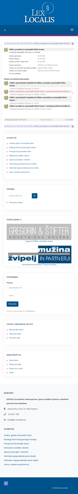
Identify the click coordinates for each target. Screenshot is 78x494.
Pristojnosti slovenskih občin (20, 151)
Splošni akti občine (16, 330)
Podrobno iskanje (16, 202)
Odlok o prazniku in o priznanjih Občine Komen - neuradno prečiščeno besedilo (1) (40, 91)
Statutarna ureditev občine (19, 156)
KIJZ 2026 (28, 43)
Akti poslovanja (15, 334)
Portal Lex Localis (16, 368)
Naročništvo (13, 360)
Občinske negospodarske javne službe (24, 168)
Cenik (11, 372)
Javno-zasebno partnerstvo (19, 172)
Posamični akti (14, 338)
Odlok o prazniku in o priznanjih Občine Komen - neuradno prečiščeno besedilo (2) (40, 106)
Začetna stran (10, 43)
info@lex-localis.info (17, 420)
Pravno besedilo (46, 120)
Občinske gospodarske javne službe (23, 164)
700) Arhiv (19, 43)
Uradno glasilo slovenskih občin (21, 143)
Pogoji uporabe (15, 364)
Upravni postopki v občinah (19, 160)
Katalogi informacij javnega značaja (22, 147)
